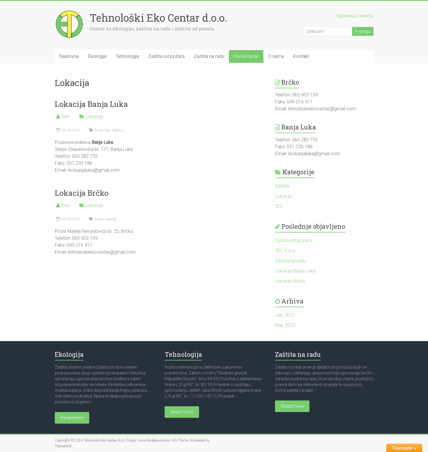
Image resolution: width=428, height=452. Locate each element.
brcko (99, 219)
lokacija (117, 130)
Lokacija (94, 116)
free (65, 116)
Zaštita (282, 186)
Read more (72, 417)
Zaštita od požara (166, 56)
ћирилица (346, 16)
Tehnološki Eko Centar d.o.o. (158, 18)
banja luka (102, 130)
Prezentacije (246, 56)
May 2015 (285, 325)
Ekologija (97, 56)
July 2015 (285, 315)
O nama (276, 56)
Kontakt (301, 56)
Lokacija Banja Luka (91, 104)
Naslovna (69, 56)
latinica (366, 16)
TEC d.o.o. (285, 250)
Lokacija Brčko (81, 193)
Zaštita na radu (209, 56)
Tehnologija (127, 56)
